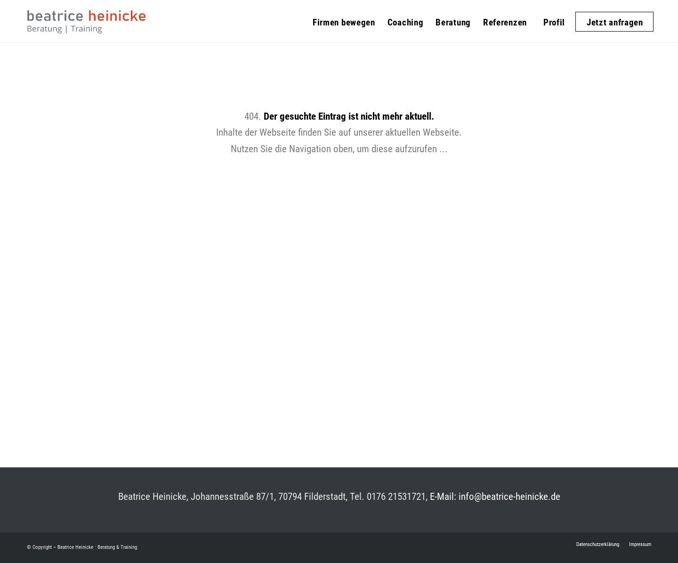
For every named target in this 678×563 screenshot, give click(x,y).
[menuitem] (344, 16)
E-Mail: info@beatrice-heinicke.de (495, 496)
